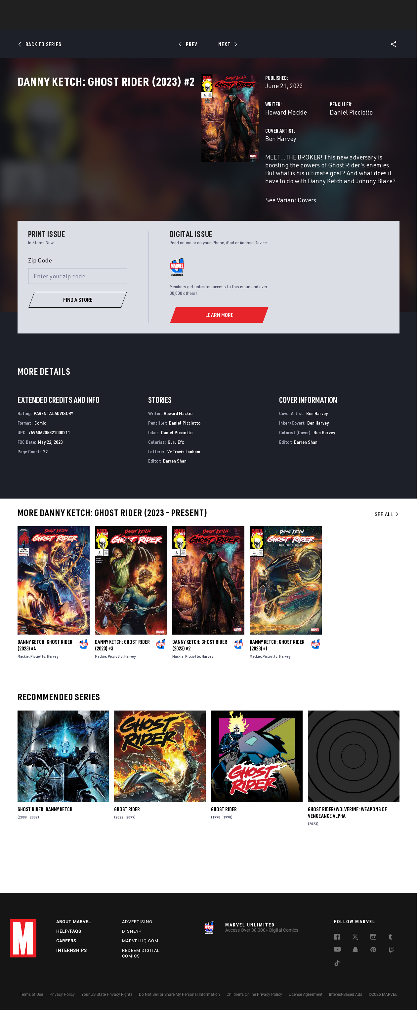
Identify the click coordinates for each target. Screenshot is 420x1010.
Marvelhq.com (140, 940)
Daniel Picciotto (286, 141)
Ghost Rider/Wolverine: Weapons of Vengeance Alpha (347, 855)
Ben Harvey (152, 167)
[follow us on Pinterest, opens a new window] (373, 950)
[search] (398, 8)
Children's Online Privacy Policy (254, 994)
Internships (71, 950)
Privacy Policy (62, 994)
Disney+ (132, 931)
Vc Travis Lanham (183, 494)
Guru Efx (176, 484)
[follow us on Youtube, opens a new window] (337, 950)
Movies (199, 23)
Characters (167, 23)
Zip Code (40, 302)
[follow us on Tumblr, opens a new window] (390, 937)
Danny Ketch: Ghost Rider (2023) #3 (122, 687)
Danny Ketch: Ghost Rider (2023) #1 (277, 687)
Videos (282, 23)
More (306, 23)
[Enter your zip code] (77, 318)
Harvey (52, 698)
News (110, 23)
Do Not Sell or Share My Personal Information (179, 994)
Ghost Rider (127, 852)
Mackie (23, 698)
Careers (66, 940)
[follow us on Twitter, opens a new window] (355, 937)
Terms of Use (31, 994)
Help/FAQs (68, 931)
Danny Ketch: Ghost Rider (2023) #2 (199, 687)
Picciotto (37, 698)
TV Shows (228, 23)
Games (256, 23)
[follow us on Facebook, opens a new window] (337, 937)
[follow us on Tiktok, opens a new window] (337, 964)
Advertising (137, 921)
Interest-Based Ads (345, 994)
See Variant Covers (162, 213)
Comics (134, 23)
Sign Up (55, 8)
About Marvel (73, 921)
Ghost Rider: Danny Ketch (45, 852)
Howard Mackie (157, 141)
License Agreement (305, 994)
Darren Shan (175, 503)
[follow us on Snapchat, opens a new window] (355, 950)
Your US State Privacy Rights (106, 994)
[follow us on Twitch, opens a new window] (392, 951)
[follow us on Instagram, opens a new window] (373, 937)
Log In (34, 8)
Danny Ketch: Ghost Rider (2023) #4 (45, 687)
